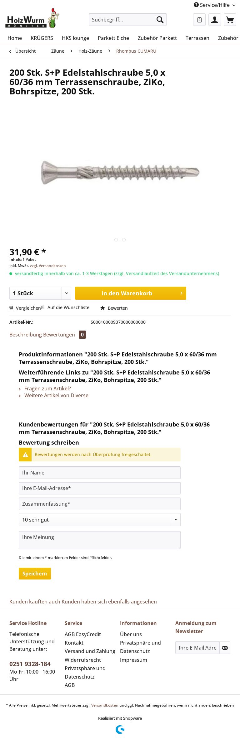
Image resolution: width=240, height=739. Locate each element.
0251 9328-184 (30, 664)
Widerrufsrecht (83, 659)
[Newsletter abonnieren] (224, 647)
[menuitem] (128, 22)
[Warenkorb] (230, 19)
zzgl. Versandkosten (48, 265)
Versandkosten (104, 705)
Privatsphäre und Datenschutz (85, 672)
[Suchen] (160, 19)
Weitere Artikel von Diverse (53, 395)
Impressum (133, 659)
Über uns (131, 634)
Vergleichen (25, 308)
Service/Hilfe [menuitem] (212, 5)
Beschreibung (25, 334)
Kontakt (74, 642)
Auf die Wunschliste (65, 307)
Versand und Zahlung (90, 651)
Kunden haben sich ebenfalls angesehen (109, 601)
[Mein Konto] (214, 19)
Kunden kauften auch (34, 601)
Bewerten (114, 308)
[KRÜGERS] (42, 38)
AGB (70, 685)
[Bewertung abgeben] (100, 519)
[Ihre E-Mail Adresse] (197, 647)
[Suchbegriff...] (128, 19)
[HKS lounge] (75, 38)
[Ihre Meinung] (100, 540)
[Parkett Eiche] (113, 38)
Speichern (34, 573)
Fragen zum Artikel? (45, 388)
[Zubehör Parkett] (157, 38)
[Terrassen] (197, 38)
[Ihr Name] (100, 472)
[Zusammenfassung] (100, 504)
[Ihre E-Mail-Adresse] (100, 488)
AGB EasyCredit (83, 634)
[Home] (14, 38)
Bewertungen (64, 334)
